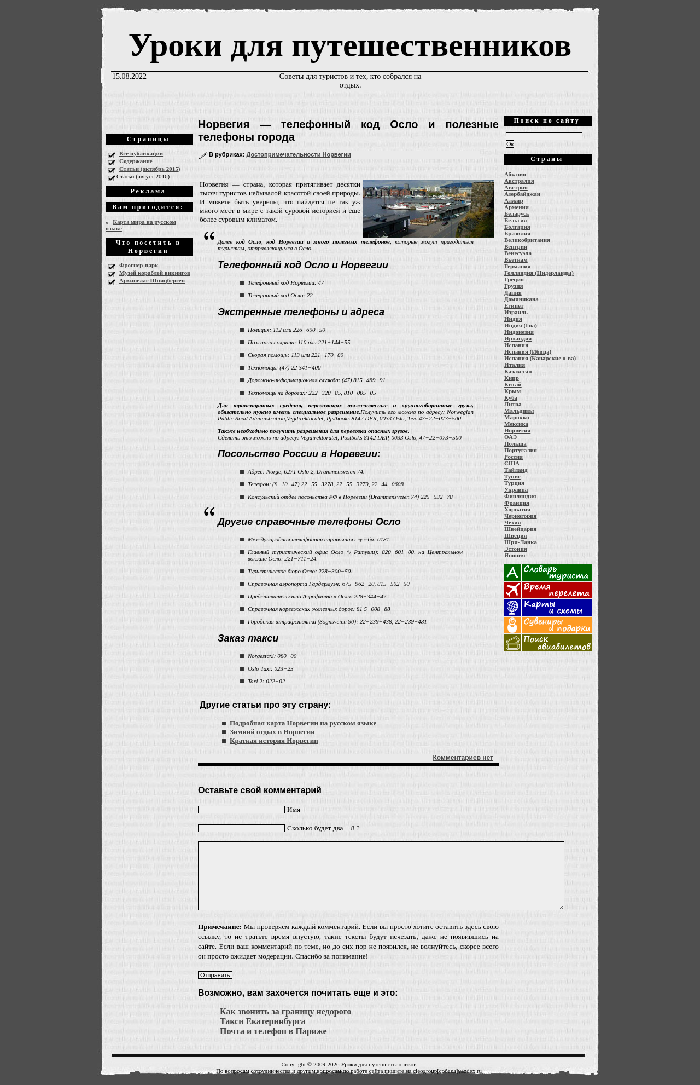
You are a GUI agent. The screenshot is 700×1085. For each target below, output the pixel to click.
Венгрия (515, 246)
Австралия (519, 180)
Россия (513, 456)
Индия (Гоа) (520, 325)
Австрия (516, 187)
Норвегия (517, 430)
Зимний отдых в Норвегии (272, 732)
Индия (513, 318)
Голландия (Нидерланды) (539, 272)
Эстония (515, 548)
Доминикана (521, 299)
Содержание (136, 161)
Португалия (520, 450)
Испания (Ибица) (527, 351)
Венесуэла (518, 253)
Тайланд (515, 469)
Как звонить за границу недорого (286, 1011)
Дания (513, 292)
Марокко (516, 417)
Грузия (513, 285)
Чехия (512, 522)
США (512, 463)
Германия (517, 266)
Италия (514, 364)
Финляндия (520, 496)
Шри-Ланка (520, 542)
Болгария (517, 226)
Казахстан (518, 371)
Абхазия (515, 174)
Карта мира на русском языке (141, 225)
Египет (513, 305)
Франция (516, 502)
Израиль (516, 312)
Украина (516, 489)
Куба (510, 397)
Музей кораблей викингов (154, 272)
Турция (514, 483)
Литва (512, 404)
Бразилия (517, 233)
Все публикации (141, 153)
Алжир (513, 200)
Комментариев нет (463, 757)
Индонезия (519, 331)
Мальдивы (519, 410)
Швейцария (520, 529)
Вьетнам (516, 259)
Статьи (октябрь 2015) (149, 168)
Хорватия (517, 509)
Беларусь (516, 213)
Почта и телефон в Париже (273, 1031)
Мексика (516, 423)
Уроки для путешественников (350, 45)
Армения (516, 207)
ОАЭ (510, 437)
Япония (514, 555)
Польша (515, 443)
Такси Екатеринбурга (263, 1021)
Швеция (515, 535)
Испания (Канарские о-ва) (540, 358)
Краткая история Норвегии (274, 740)
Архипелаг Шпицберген (152, 280)
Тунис (512, 476)
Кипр (511, 377)
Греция (514, 279)
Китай (513, 384)
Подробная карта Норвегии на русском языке (303, 723)
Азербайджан (522, 194)
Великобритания (527, 239)
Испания (516, 345)
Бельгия (515, 220)
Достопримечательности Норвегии (298, 154)
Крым (512, 391)
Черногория (520, 515)
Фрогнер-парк (138, 265)
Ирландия (518, 338)
